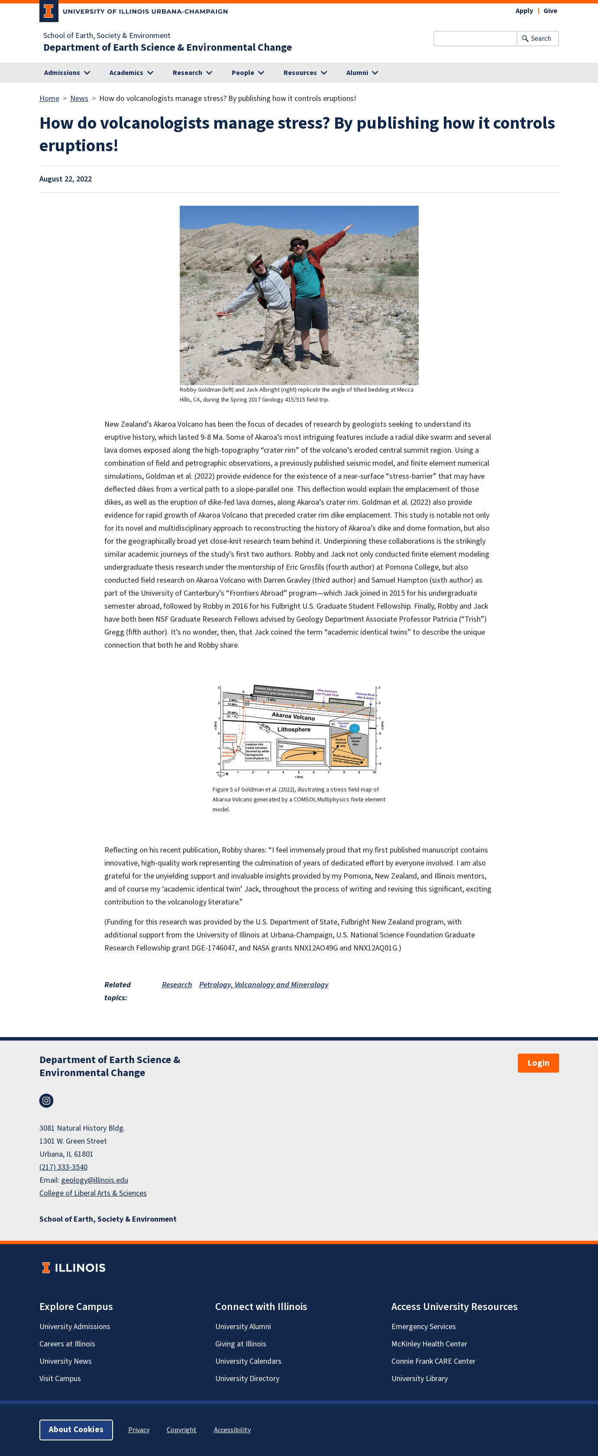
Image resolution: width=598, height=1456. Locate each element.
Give (550, 11)
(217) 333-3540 (63, 1167)
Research (177, 984)
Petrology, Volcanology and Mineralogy (264, 984)
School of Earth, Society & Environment (107, 36)
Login (538, 1063)
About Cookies (76, 1430)
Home (49, 98)
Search (541, 38)
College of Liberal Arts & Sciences (93, 1193)
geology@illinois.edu (94, 1180)
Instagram (46, 1100)
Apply (524, 11)
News (79, 98)
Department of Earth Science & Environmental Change (167, 47)
